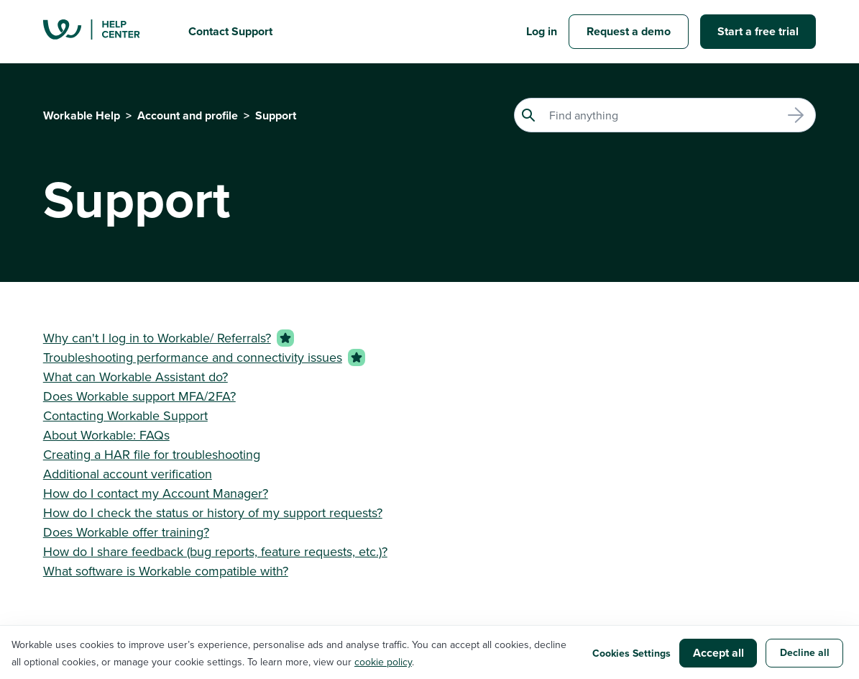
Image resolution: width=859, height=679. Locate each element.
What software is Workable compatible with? (165, 571)
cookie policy (383, 662)
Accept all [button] (718, 652)
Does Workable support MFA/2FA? (139, 396)
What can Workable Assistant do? (135, 377)
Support (275, 115)
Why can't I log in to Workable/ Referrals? (157, 338)
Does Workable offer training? (126, 532)
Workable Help (81, 115)
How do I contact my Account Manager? (155, 493)
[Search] (665, 115)
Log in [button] (541, 31)
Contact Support (230, 31)
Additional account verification (127, 474)
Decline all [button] (805, 652)
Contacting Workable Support (125, 415)
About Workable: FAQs (106, 435)
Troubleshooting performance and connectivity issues (192, 357)
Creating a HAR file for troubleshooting (151, 454)
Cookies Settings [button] (631, 653)
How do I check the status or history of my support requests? (212, 512)
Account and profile (187, 115)
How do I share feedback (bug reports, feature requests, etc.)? (215, 551)
